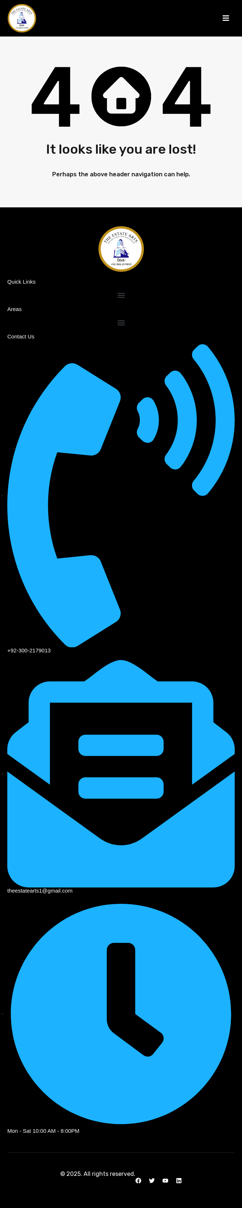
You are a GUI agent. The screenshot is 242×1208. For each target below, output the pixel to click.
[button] (226, 18)
